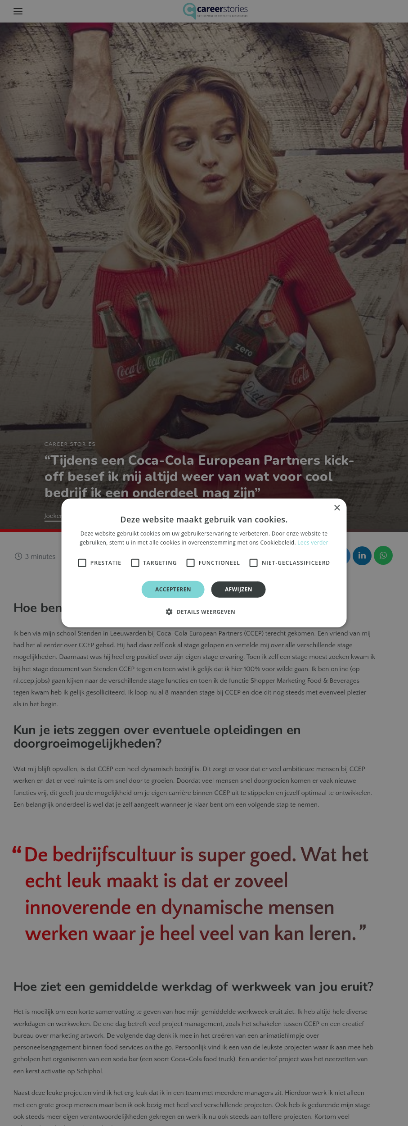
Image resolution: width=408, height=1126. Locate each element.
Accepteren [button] (173, 589)
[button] (204, 611)
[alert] (204, 563)
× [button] (336, 508)
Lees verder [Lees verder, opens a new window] (312, 542)
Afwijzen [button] (238, 589)
